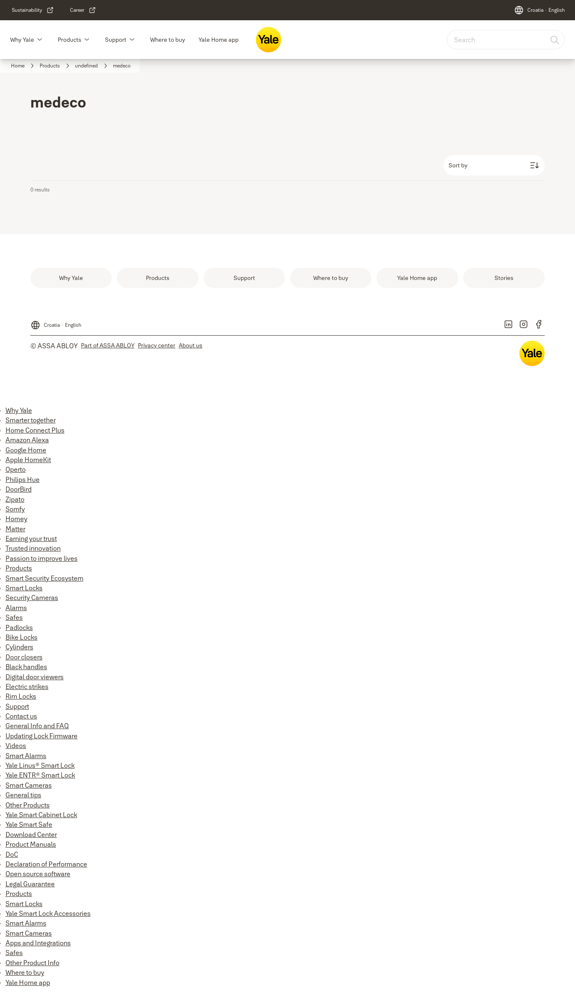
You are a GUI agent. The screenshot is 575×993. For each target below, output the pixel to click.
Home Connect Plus (34, 430)
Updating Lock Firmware (41, 736)
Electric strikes (26, 686)
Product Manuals (30, 844)
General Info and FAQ (37, 725)
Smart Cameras (28, 785)
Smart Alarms (25, 755)
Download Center (31, 834)
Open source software (37, 873)
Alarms (16, 607)
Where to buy (167, 39)
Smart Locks (24, 588)
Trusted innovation (33, 548)
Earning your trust (31, 538)
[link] (33, 10)
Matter (15, 529)
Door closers (24, 657)
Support (115, 39)
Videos (15, 745)
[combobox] (506, 39)
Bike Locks (21, 637)
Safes (14, 617)
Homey (16, 518)
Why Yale (22, 39)
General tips (23, 795)
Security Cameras (31, 597)
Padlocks (19, 627)
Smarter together (30, 420)
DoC (11, 854)
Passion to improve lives (41, 558)
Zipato (14, 499)
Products (69, 39)
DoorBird (18, 489)
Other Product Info (32, 962)
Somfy (15, 509)
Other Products (27, 805)
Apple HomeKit (28, 459)
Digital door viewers (34, 677)
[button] (39, 39)
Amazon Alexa (27, 440)
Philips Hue (22, 479)
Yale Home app (219, 39)
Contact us (21, 716)
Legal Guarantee (30, 884)
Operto (15, 469)
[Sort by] (494, 165)
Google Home (25, 450)
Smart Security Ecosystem (44, 578)
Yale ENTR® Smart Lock (40, 775)
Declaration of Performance (46, 864)
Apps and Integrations (38, 943)
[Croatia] (539, 10)
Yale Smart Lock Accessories (48, 913)
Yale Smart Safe (28, 824)
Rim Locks (20, 696)
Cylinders (19, 647)
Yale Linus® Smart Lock (40, 765)
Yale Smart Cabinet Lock (41, 814)
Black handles (26, 666)
